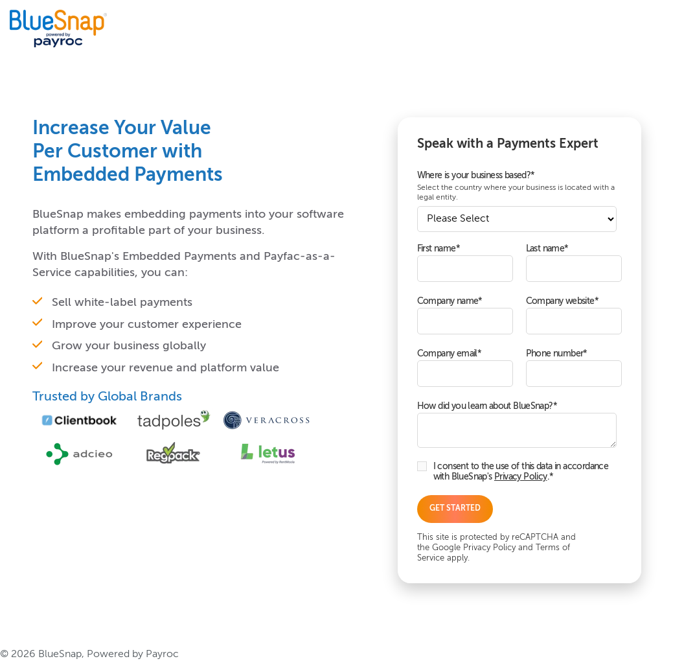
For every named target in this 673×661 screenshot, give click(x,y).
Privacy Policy (520, 476)
